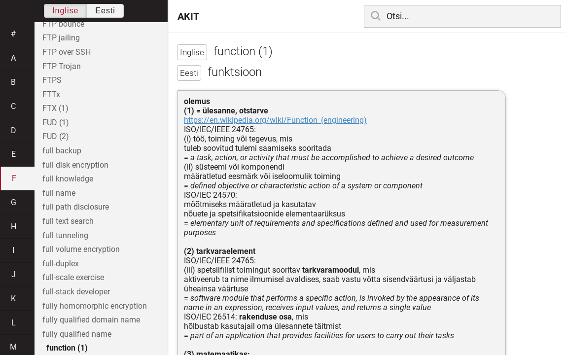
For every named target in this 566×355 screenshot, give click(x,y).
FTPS (52, 80)
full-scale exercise (73, 277)
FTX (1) (55, 108)
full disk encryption (75, 165)
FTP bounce (63, 24)
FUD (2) (55, 136)
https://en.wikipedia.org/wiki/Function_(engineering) (275, 120)
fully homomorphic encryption (94, 306)
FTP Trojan (61, 66)
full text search (68, 221)
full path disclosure (75, 207)
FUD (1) (55, 122)
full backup (61, 150)
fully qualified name (76, 334)
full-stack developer (76, 291)
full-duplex (60, 263)
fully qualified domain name (91, 319)
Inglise (65, 10)
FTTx (51, 94)
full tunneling (65, 235)
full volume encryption (81, 249)
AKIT (188, 16)
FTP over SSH (66, 52)
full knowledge (67, 178)
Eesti (105, 10)
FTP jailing (61, 37)
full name (58, 193)
